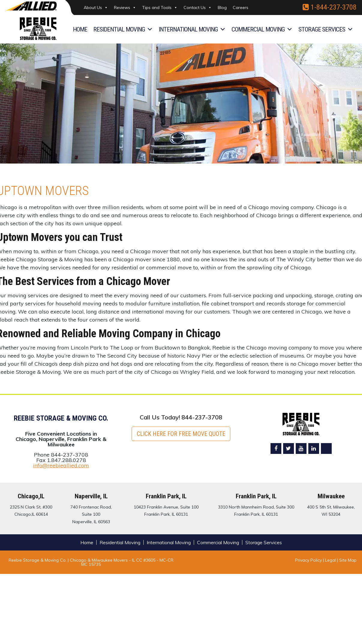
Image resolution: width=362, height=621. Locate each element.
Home (80, 29)
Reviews (125, 8)
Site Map (348, 560)
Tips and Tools (160, 8)
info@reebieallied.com (61, 465)
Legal (331, 560)
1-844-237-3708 (330, 7)
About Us (96, 8)
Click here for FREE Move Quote (181, 433)
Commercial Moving (262, 29)
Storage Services (325, 29)
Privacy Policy (308, 560)
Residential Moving (123, 29)
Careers (240, 7)
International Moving (192, 29)
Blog (222, 7)
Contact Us (198, 8)
